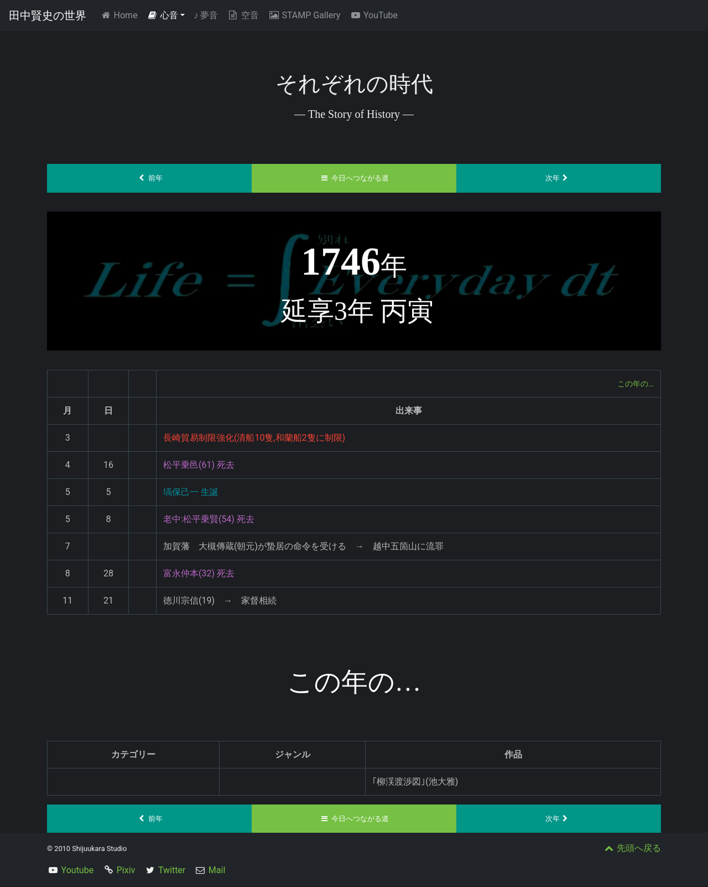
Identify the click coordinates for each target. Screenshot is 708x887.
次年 (559, 178)
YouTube (373, 15)
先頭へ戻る (631, 849)
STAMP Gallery (304, 15)
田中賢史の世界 (47, 15)
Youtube (77, 871)
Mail (217, 871)
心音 (163, 15)
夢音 (206, 15)
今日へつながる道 (354, 178)
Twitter (171, 871)
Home (121, 14)
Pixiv (126, 871)
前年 (150, 178)
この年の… (633, 383)
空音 (243, 15)
